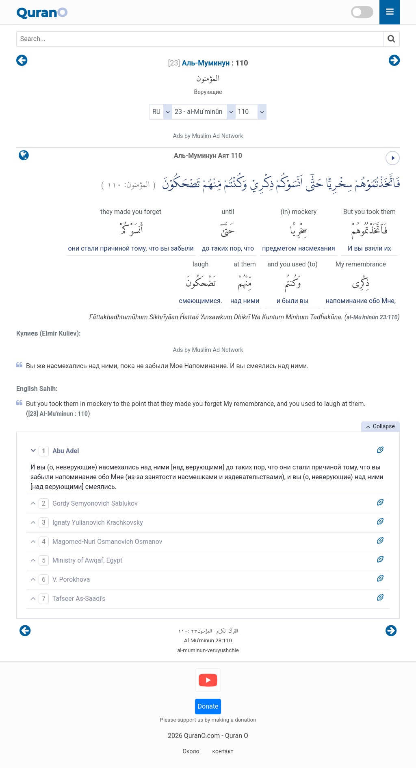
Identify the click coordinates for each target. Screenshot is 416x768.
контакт (222, 751)
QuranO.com (202, 736)
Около (190, 751)
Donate (208, 706)
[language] (23, 157)
